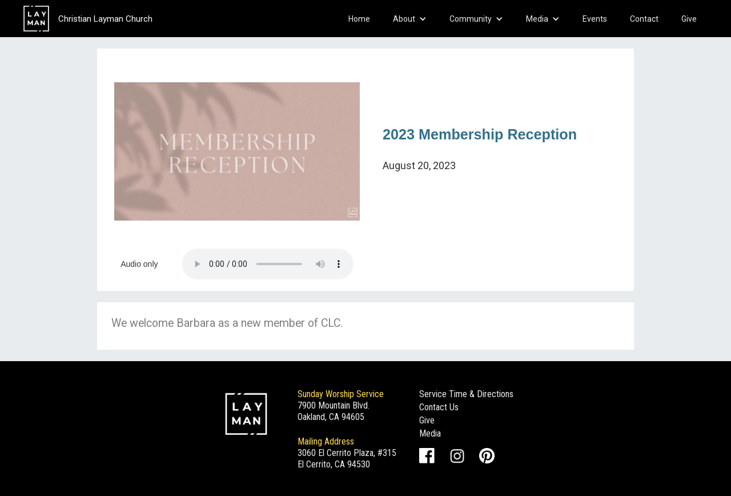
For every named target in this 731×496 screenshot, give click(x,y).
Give (689, 18)
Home (359, 18)
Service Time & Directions (466, 394)
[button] (409, 19)
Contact (644, 18)
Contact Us (439, 407)
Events (595, 18)
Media (430, 433)
